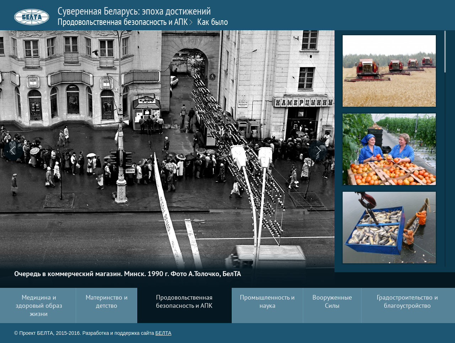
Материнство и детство (107, 301)
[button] (16, 151)
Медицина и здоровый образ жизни (39, 305)
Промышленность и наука (267, 301)
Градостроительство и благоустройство (407, 301)
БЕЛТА (163, 333)
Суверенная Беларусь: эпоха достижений (134, 15)
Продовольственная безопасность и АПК (123, 21)
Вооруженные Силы (332, 301)
